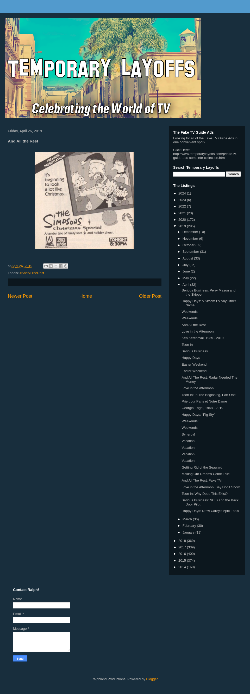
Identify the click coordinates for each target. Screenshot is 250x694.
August (188, 258)
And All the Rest (194, 325)
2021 (182, 213)
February (190, 526)
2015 (182, 560)
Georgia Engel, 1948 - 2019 (202, 408)
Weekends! (190, 421)
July (186, 265)
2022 (182, 206)
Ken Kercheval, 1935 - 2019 (202, 338)
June (187, 271)
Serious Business (195, 351)
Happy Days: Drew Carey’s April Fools (210, 511)
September (191, 252)
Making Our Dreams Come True (205, 474)
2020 (182, 220)
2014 (182, 567)
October (189, 245)
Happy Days (191, 358)
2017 (182, 547)
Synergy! (188, 434)
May (186, 278)
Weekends (189, 312)
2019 (182, 226)
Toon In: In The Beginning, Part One (208, 395)
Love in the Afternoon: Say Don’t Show (211, 487)
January (189, 532)
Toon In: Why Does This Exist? (205, 494)
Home (85, 296)
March (188, 519)
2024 (182, 193)
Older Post (150, 296)
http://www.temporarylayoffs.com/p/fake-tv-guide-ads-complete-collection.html (205, 156)
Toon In (187, 345)
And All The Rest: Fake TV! (202, 480)
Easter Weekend (194, 364)
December (191, 232)
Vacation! (188, 441)
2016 (182, 554)
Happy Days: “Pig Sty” (198, 415)
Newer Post (20, 296)
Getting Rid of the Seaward (202, 467)
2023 (182, 200)
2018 (182, 541)
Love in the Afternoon (198, 331)
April (186, 285)
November (191, 239)
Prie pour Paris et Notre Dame (204, 401)
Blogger (152, 679)
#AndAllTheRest (32, 273)
